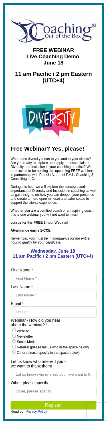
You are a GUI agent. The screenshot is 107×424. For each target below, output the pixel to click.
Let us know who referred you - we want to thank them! (38, 363)
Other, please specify (29, 383)
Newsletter (25, 336)
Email (17, 303)
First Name (22, 270)
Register (53, 405)
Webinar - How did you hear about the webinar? (35, 322)
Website (23, 331)
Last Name (22, 286)
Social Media (27, 342)
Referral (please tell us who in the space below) (53, 347)
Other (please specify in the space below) (48, 353)
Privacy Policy (36, 411)
